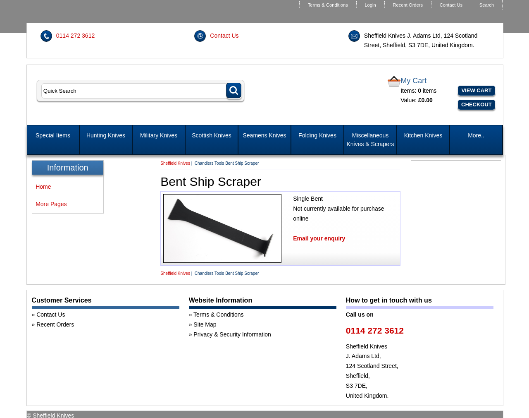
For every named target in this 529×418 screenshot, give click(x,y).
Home (43, 186)
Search (486, 4)
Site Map (204, 324)
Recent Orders (408, 4)
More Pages (51, 204)
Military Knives (158, 135)
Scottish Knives (211, 135)
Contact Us (451, 4)
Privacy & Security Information (232, 334)
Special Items (53, 135)
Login (370, 4)
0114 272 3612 (75, 35)
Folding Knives (317, 135)
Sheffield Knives (175, 163)
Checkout (476, 104)
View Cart (476, 90)
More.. (476, 135)
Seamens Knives (264, 135)
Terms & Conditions (328, 4)
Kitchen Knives (423, 135)
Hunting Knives (105, 135)
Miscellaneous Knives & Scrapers (370, 139)
